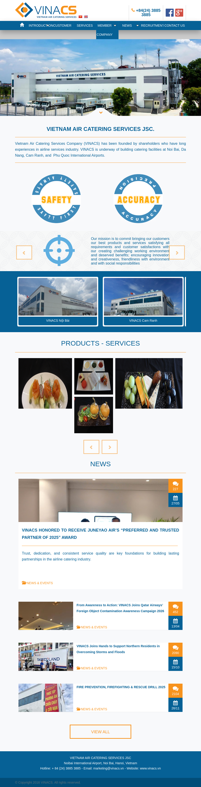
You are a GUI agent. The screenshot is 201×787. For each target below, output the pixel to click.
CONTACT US (174, 25)
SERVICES (85, 25)
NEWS (130, 25)
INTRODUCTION (40, 25)
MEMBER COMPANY (106, 30)
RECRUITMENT (152, 25)
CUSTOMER (62, 25)
